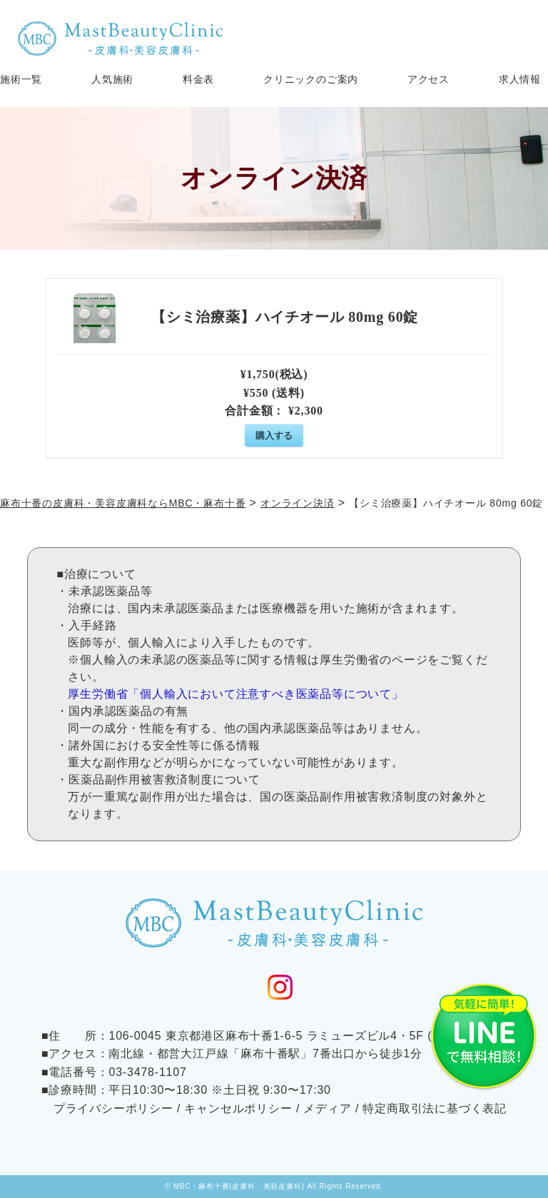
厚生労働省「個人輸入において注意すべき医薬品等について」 (235, 694)
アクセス (428, 79)
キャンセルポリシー (238, 1108)
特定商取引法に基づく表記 (434, 1108)
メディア (327, 1108)
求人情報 (520, 79)
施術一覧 (21, 79)
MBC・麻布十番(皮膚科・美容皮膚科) (239, 1186)
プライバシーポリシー (113, 1108)
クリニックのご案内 (310, 79)
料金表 (198, 79)
